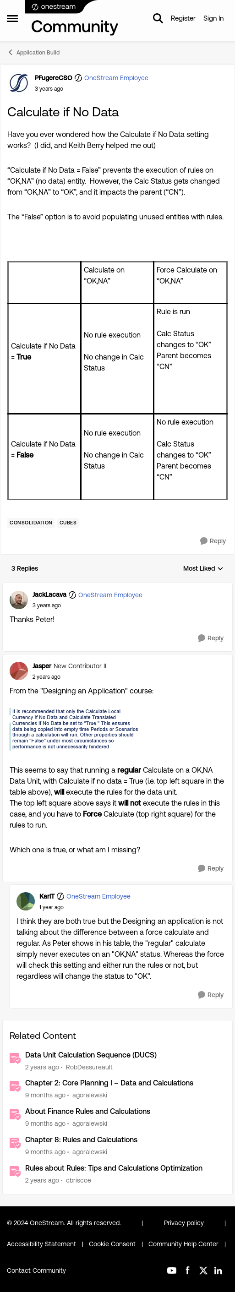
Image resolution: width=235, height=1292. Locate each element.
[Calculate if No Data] (47, 605)
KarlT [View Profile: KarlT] (47, 896)
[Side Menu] (12, 18)
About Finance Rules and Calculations (87, 1111)
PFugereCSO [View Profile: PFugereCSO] (53, 78)
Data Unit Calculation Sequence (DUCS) (91, 1055)
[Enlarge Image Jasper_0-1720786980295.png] (75, 729)
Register (183, 18)
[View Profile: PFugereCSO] (18, 82)
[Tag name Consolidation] (31, 523)
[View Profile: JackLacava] (19, 600)
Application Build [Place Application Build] (33, 52)
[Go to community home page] (72, 18)
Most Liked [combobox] (203, 569)
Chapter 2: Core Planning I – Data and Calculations (109, 1083)
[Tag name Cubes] (68, 523)
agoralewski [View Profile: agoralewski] (89, 1095)
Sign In (213, 18)
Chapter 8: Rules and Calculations (81, 1139)
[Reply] (213, 541)
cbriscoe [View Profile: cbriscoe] (78, 1180)
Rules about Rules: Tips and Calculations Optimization (113, 1168)
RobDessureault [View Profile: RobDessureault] (89, 1066)
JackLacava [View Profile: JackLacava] (49, 594)
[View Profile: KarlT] (25, 901)
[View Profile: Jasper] (19, 671)
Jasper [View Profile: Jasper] (42, 666)
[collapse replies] (117, 587)
